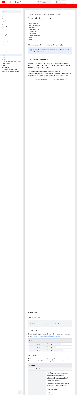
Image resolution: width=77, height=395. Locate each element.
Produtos (38, 14)
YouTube (9, 2)
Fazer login (72, 2)
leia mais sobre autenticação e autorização (46, 109)
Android (27, 374)
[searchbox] (11, 11)
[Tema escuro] (70, 95)
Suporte (39, 6)
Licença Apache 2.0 (29, 283)
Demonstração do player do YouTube (32, 357)
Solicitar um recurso (47, 356)
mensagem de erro (33, 222)
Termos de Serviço (64, 353)
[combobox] (45, 2)
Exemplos (31, 6)
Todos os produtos (29, 384)
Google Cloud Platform (31, 382)
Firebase (27, 379)
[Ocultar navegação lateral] (20, 392)
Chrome (27, 376)
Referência (58, 14)
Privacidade (39, 391)
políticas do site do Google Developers (59, 283)
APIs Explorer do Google (31, 353)
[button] (11, 19)
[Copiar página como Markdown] (59, 18)
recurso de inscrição (41, 180)
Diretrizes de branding (65, 356)
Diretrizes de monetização (67, 359)
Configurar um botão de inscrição (31, 361)
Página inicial (5, 6)
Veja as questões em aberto (49, 359)
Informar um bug (46, 353)
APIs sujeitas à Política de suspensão (66, 362)
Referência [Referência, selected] (22, 6)
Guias (14, 6)
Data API (19, 2)
